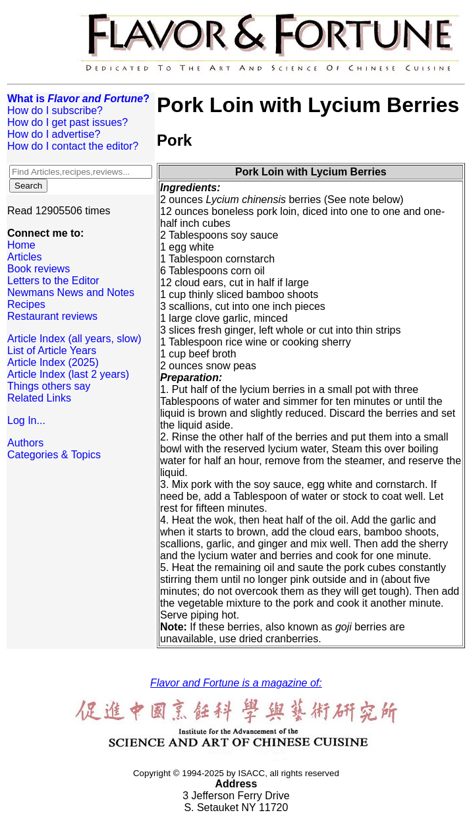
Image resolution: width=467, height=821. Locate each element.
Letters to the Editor (53, 280)
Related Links (39, 398)
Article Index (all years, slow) (74, 338)
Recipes (26, 304)
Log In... (26, 420)
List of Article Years (51, 350)
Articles (24, 256)
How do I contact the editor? (72, 146)
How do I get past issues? (67, 122)
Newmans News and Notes (70, 292)
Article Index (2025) (53, 362)
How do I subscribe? (55, 110)
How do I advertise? (53, 134)
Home (21, 245)
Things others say (48, 386)
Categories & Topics (54, 454)
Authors (25, 442)
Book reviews (38, 268)
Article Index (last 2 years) (68, 374)
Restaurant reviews (52, 316)
